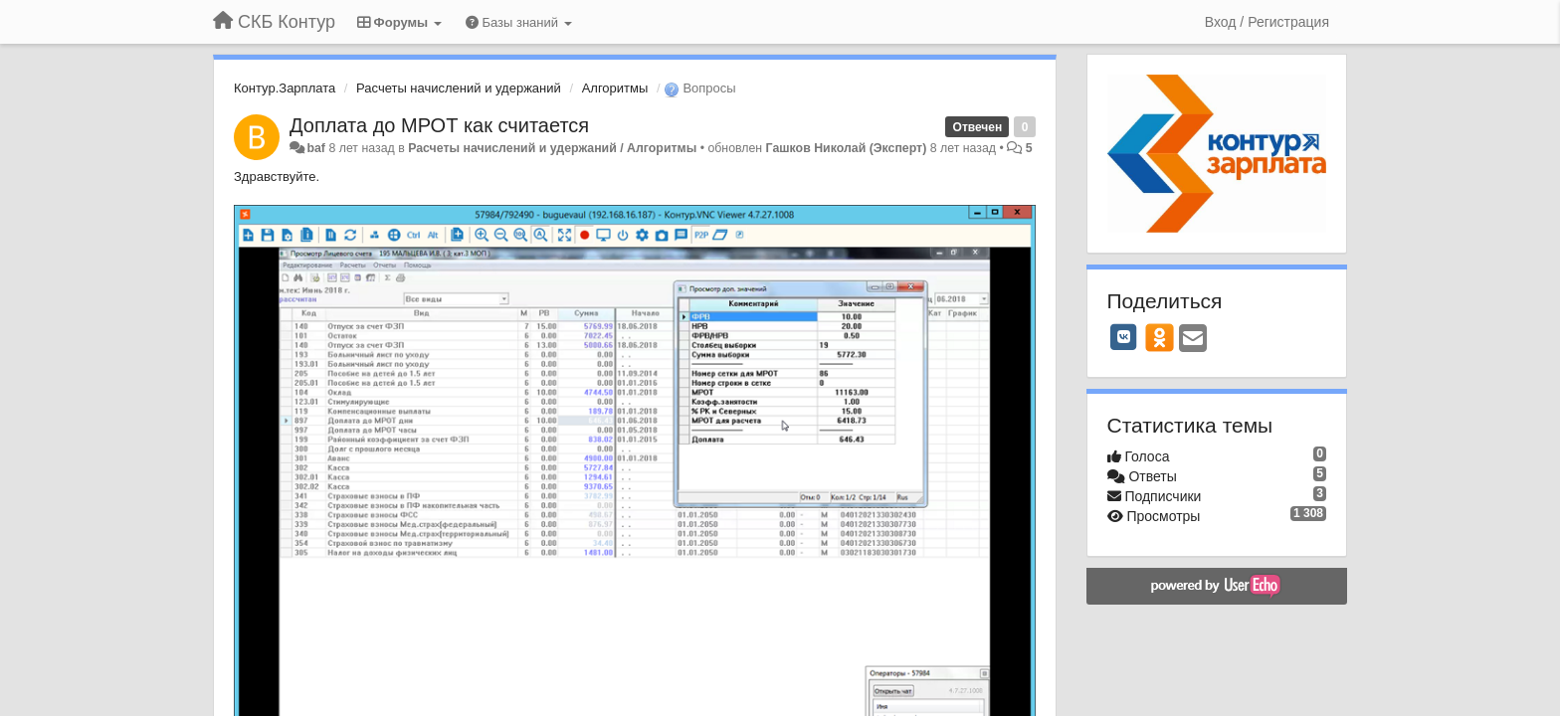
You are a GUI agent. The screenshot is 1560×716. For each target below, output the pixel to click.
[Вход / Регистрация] (1267, 22)
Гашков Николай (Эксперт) (846, 148)
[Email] (1193, 339)
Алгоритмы (615, 88)
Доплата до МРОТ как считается (439, 125)
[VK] (1124, 337)
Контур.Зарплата (284, 88)
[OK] (1159, 337)
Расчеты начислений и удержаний (458, 88)
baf (315, 148)
